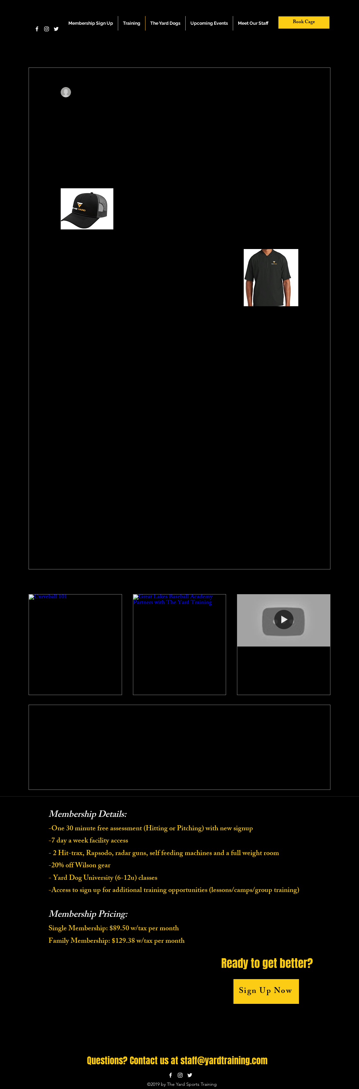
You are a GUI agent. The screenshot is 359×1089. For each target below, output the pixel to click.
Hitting (94, 48)
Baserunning (155, 48)
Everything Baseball (231, 48)
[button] (131, 23)
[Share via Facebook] (64, 526)
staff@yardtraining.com (223, 1060)
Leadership (190, 48)
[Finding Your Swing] (283, 620)
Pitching (66, 48)
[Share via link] (111, 526)
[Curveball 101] (75, 620)
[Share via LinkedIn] (95, 526)
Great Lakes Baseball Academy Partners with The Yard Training (177, 662)
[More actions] (294, 92)
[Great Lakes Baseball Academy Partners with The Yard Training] (179, 620)
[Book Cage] (304, 22)
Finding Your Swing (266, 658)
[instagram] (46, 29)
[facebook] (37, 29)
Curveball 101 (51, 658)
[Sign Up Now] (266, 991)
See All (323, 582)
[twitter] (56, 29)
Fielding (122, 48)
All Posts (37, 48)
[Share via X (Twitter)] (79, 526)
